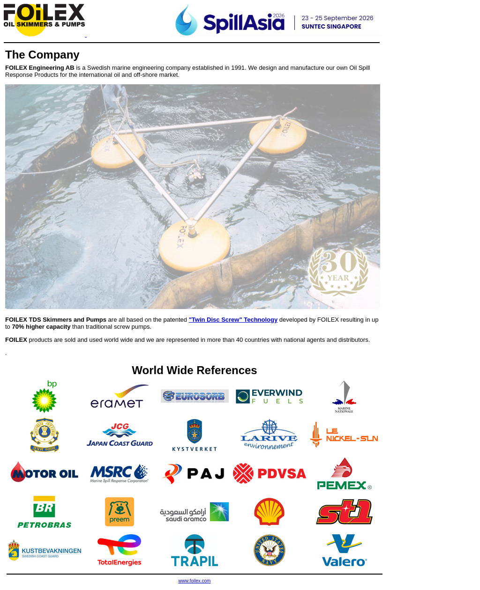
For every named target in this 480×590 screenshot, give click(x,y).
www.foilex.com (195, 580)
